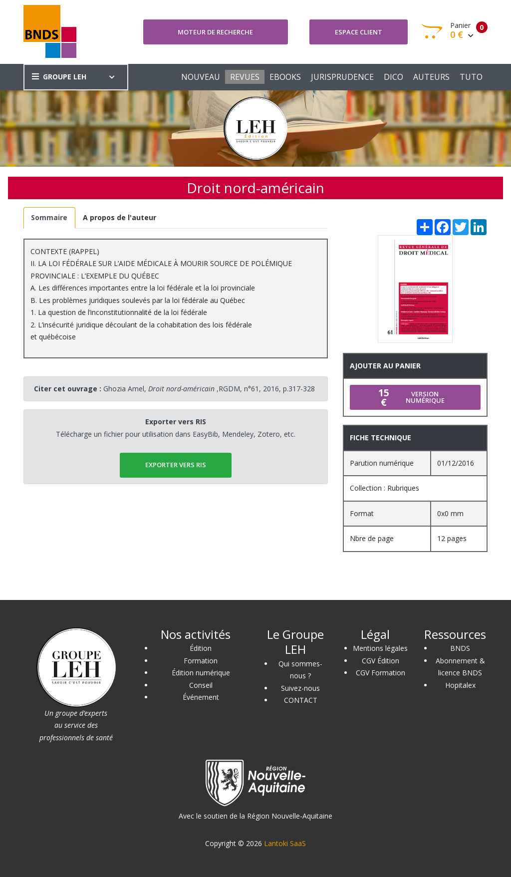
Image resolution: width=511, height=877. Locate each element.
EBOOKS (285, 76)
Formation (201, 660)
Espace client (358, 31)
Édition (201, 648)
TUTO (471, 76)
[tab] (49, 218)
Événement (201, 697)
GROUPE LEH (59, 76)
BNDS (460, 648)
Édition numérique (201, 672)
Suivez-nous (300, 688)
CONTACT (300, 700)
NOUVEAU (200, 76)
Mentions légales (380, 648)
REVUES (244, 76)
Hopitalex (460, 685)
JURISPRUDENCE (342, 76)
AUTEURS (431, 76)
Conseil (201, 685)
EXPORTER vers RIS (175, 464)
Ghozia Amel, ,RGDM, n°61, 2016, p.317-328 (209, 388)
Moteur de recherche (215, 31)
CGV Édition (380, 660)
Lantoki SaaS (285, 843)
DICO (393, 76)
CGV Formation (380, 672)
